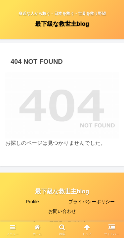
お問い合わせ (62, 211)
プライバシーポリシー (91, 201)
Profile (32, 201)
